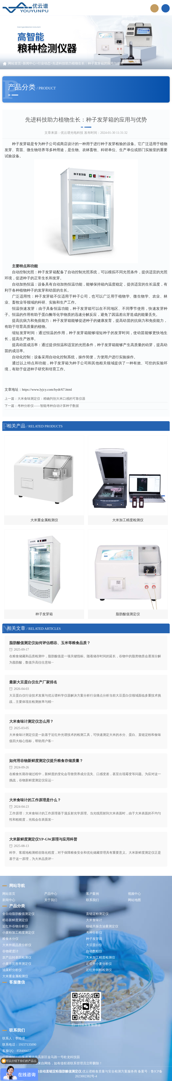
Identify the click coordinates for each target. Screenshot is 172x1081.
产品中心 (50, 893)
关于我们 (50, 900)
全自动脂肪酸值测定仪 (18, 914)
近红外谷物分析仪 (15, 926)
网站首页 (14, 63)
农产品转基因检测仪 (16, 957)
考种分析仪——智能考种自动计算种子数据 (48, 406)
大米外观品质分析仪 (16, 945)
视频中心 (134, 893)
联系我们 (92, 900)
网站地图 (134, 900)
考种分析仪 (94, 932)
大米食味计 (94, 920)
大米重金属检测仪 (15, 976)
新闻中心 (29, 63)
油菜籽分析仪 (12, 970)
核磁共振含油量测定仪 (102, 926)
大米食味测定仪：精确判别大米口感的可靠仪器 (51, 398)
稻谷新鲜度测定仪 (15, 920)
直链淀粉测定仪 (97, 914)
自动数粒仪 (94, 951)
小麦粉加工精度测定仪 (18, 932)
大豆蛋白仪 (94, 945)
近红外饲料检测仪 (99, 970)
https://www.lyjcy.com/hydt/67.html (47, 389)
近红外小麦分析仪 (99, 963)
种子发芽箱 (94, 939)
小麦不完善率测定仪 (16, 963)
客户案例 (92, 893)
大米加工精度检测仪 (100, 957)
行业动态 (44, 63)
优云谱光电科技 (72, 132)
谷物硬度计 (10, 951)
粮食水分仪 (10, 939)
